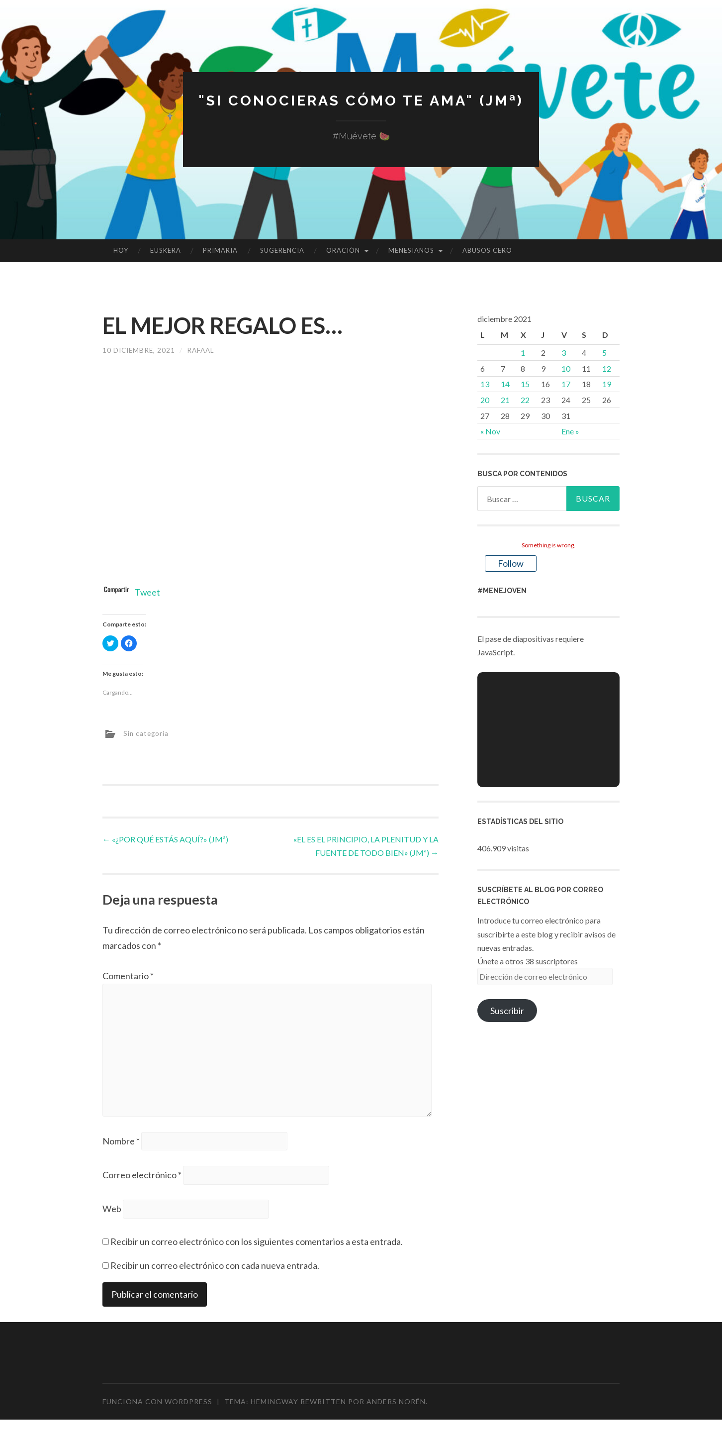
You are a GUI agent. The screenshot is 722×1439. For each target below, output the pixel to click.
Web (111, 1213)
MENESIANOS (411, 250)
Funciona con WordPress (157, 1406)
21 (505, 400)
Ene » (570, 431)
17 (565, 384)
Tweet (148, 592)
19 (606, 384)
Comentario (128, 975)
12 (606, 368)
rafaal (203, 350)
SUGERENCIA (282, 250)
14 (505, 384)
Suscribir (507, 1010)
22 (525, 400)
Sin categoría (146, 732)
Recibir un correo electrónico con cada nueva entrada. (214, 1269)
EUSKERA (165, 250)
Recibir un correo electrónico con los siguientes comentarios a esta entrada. (256, 1245)
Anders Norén (396, 1406)
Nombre (121, 1143)
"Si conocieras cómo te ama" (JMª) (361, 100)
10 (565, 368)
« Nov (490, 431)
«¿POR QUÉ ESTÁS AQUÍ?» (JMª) (165, 838)
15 (525, 384)
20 (484, 400)
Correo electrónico (141, 1178)
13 (484, 384)
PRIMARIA (220, 250)
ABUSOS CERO (487, 250)
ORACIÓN (343, 250)
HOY (120, 250)
